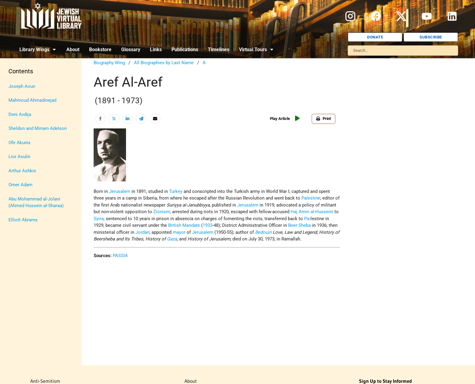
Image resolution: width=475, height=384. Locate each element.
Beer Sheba (299, 225)
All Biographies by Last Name (164, 62)
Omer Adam (20, 184)
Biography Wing (109, 62)
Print (323, 118)
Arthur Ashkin (22, 171)
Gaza (172, 239)
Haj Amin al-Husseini (312, 211)
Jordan (142, 232)
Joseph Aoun (21, 86)
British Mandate (184, 225)
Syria (99, 218)
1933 (207, 225)
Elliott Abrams (23, 220)
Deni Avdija (19, 114)
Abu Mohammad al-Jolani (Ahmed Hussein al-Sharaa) (36, 202)
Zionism (161, 211)
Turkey (175, 191)
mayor (179, 232)
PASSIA (120, 255)
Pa (306, 218)
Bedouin (263, 232)
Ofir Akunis (19, 142)
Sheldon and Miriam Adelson (37, 128)
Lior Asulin (19, 156)
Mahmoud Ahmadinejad (32, 100)
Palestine (310, 198)
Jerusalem (119, 191)
